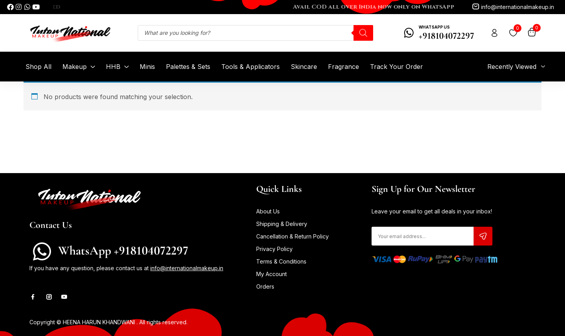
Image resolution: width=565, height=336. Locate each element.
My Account (271, 274)
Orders (265, 286)
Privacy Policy (274, 249)
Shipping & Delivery (281, 223)
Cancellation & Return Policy (292, 236)
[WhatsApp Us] (409, 32)
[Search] (363, 33)
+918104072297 (446, 36)
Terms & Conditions (281, 261)
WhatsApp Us (434, 27)
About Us (268, 211)
